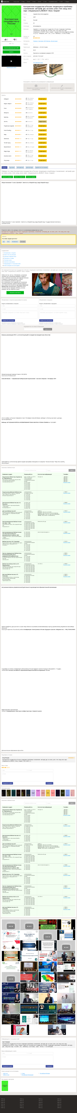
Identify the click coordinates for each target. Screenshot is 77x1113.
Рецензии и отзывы (9, 258)
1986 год (22, 1102)
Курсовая (40, 41)
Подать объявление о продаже (48, 303)
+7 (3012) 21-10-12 (66, 554)
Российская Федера (45, 1073)
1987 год (22, 1104)
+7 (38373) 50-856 (66, 521)
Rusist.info (6, 1)
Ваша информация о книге (9, 1051)
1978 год (3, 1099)
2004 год (59, 1100)
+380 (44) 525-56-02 (67, 477)
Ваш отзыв (5, 765)
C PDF (61, 1)
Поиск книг (16, 1)
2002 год (40, 1107)
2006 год (59, 1104)
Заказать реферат (7, 177)
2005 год (59, 1102)
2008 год (59, 1107)
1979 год (3, 1100)
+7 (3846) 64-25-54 (67, 532)
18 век (28, 1)
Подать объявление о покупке (10, 303)
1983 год (3, 1107)
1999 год (40, 1102)
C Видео (67, 1)
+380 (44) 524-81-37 (67, 480)
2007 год (5, 1073)
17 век (23, 1)
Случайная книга (53, 1)
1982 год (3, 1106)
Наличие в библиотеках (10, 256)
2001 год (40, 1106)
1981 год (3, 1104)
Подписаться (47, 329)
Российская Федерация (27, 1075)
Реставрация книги (38, 62)
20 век (39, 1)
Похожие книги (8, 260)
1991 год (40, 1100)
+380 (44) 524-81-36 (67, 481)
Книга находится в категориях (11, 265)
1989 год (22, 1107)
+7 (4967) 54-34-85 (67, 491)
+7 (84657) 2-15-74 (67, 502)
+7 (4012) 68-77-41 (67, 574)
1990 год (40, 1099)
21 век (45, 1)
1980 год (3, 1102)
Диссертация (54, 41)
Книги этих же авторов (10, 254)
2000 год (40, 1104)
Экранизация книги (11, 62)
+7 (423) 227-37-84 (67, 510)
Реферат (35, 41)
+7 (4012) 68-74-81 (66, 575)
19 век (34, 1)
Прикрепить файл (7, 783)
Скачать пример (31, 177)
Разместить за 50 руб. (8, 320)
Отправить (49, 783)
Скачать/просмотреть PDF (11, 48)
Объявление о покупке (10, 253)
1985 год (22, 1100)
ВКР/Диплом (47, 41)
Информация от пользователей (12, 263)
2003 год (59, 1099)
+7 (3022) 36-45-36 (67, 563)
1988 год (22, 1106)
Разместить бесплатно (46, 320)
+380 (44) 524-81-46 (67, 476)
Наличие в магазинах (9, 262)
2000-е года (6, 1075)
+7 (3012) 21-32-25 (67, 553)
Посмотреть (42, 99)
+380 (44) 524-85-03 (67, 479)
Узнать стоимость (19, 177)
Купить (11, 52)
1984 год (22, 1099)
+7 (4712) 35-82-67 (67, 541)
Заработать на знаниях (41, 167)
